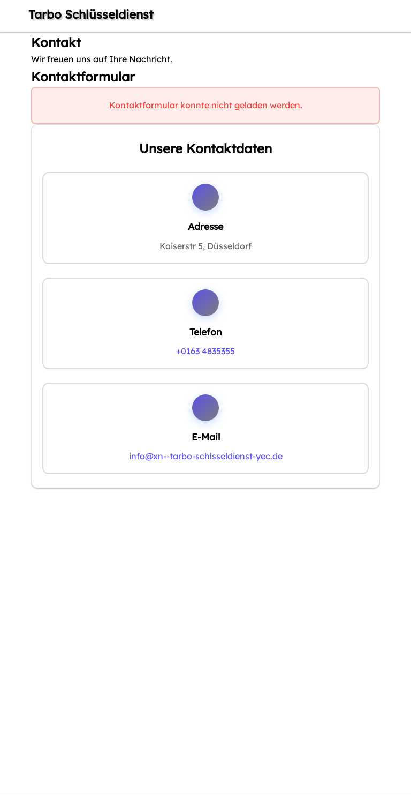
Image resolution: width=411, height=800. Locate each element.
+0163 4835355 (205, 351)
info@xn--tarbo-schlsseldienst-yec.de (206, 456)
